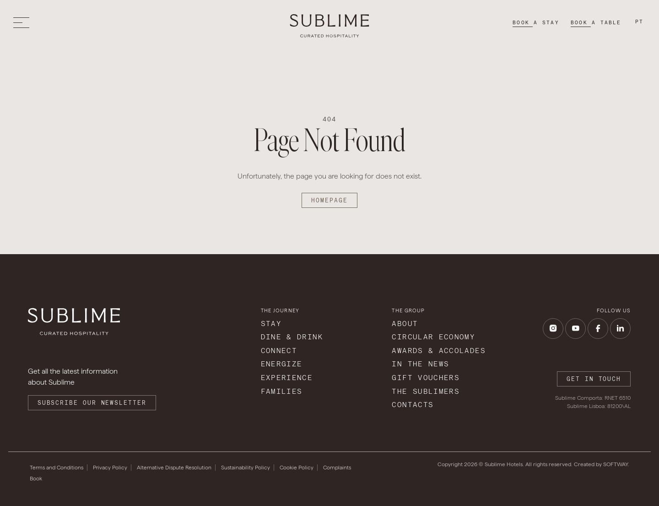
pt (639, 21)
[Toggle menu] (23, 23)
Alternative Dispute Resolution (174, 467)
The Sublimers (425, 391)
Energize (281, 363)
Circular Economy (433, 336)
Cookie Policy (296, 467)
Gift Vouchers (425, 377)
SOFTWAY (615, 464)
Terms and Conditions (56, 467)
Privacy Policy (110, 467)
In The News (420, 363)
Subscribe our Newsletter (92, 402)
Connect (279, 350)
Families (281, 391)
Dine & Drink (292, 336)
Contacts (412, 404)
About (405, 323)
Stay (271, 323)
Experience (287, 377)
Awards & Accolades (439, 350)
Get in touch (594, 378)
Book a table (596, 22)
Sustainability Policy (245, 467)
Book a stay (536, 22)
